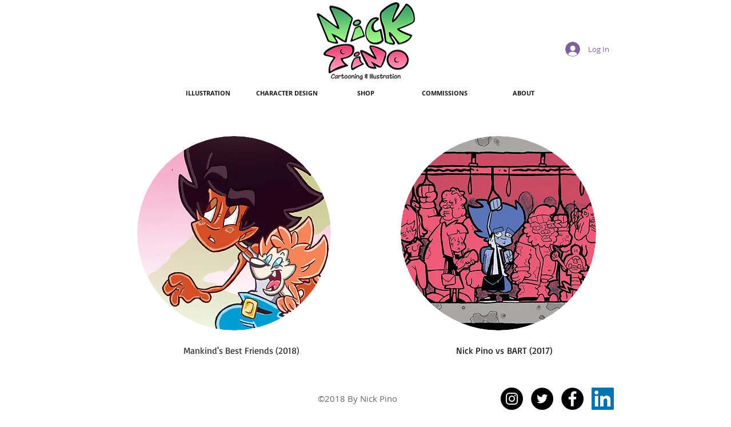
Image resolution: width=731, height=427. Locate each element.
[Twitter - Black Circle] (542, 399)
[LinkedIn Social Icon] (603, 399)
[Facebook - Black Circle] (572, 399)
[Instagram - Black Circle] (512, 399)
